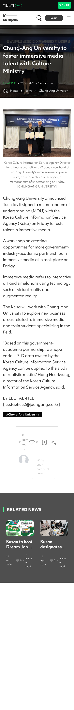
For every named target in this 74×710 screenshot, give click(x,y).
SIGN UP (64, 5)
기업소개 (12, 5)
